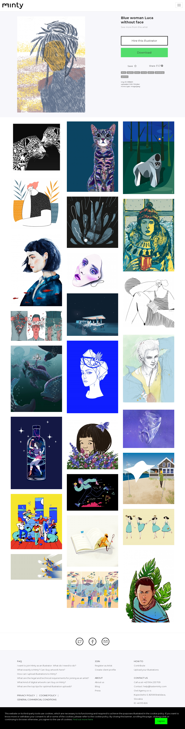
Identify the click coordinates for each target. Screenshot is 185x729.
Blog (97, 686)
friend (144, 72)
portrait (125, 77)
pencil (150, 72)
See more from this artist (134, 27)
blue (123, 72)
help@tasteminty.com (155, 686)
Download (144, 52)
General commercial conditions (37, 699)
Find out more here (83, 719)
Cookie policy (47, 695)
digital (130, 72)
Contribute (139, 665)
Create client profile (105, 669)
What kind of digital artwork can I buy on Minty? (41, 682)
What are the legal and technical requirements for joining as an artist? (53, 678)
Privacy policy (26, 695)
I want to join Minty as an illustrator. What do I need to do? (46, 665)
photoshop (160, 72)
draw (137, 72)
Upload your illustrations (146, 669)
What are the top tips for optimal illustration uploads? (44, 686)
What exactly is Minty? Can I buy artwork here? (41, 669)
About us (99, 682)
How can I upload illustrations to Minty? (37, 674)
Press (98, 690)
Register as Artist (103, 665)
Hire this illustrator (144, 40)
